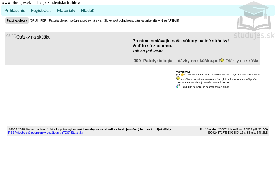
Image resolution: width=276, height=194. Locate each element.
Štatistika (77, 132)
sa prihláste (151, 50)
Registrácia (41, 10)
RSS (11, 132)
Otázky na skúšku (196, 60)
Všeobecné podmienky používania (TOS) (42, 132)
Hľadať (87, 10)
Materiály (66, 10)
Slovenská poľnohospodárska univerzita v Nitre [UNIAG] (141, 20)
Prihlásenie (14, 10)
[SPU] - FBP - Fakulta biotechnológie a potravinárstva (65, 20)
